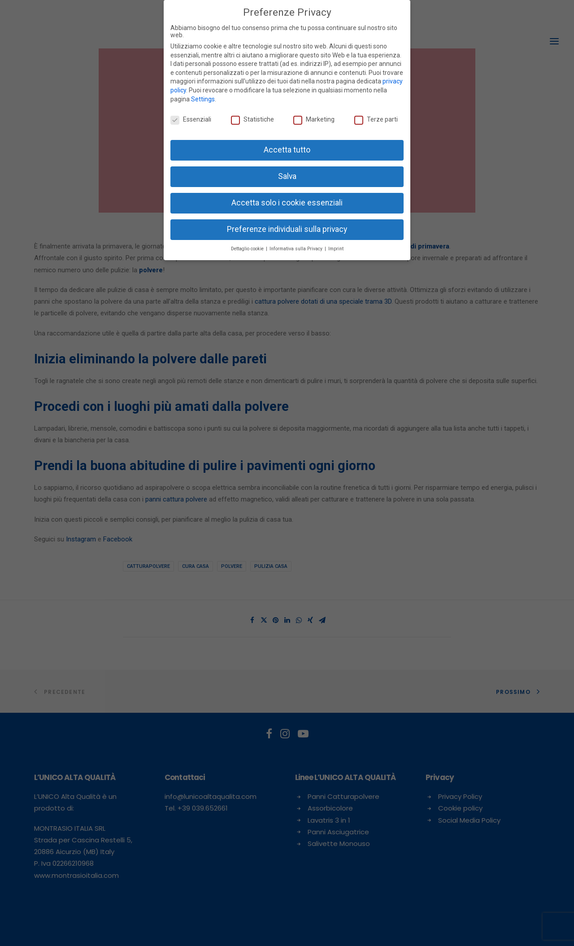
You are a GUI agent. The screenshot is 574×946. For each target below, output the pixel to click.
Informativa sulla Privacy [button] (297, 249)
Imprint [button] (336, 249)
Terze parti (376, 119)
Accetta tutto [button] (287, 149)
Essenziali (190, 119)
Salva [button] (287, 176)
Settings (203, 99)
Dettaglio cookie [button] (248, 249)
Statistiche (252, 119)
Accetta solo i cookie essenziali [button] (287, 202)
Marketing (314, 119)
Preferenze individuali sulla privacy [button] (287, 229)
